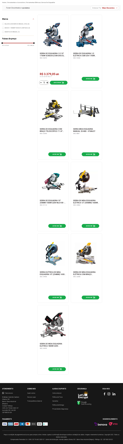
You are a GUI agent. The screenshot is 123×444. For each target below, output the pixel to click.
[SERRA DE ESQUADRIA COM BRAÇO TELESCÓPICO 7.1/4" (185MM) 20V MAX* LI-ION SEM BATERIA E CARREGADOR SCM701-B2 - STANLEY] (53, 125)
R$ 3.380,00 (30, 45)
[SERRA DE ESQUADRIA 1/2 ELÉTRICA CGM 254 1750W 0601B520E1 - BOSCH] (86, 51)
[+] (47, 83)
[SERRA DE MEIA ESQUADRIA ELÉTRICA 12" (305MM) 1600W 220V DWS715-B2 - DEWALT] (86, 196)
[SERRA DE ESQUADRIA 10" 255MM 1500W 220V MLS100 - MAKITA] (53, 196)
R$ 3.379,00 (5, 45)
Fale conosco (9, 393)
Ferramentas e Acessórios (16, 2)
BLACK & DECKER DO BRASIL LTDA (17, 24)
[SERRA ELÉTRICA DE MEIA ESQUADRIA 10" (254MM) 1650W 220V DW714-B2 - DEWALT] (53, 268)
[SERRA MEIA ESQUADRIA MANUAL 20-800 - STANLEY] (86, 125)
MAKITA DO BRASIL (12, 32)
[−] (40, 83)
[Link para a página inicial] (4, 2)
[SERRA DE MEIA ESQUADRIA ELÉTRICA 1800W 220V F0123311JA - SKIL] (53, 339)
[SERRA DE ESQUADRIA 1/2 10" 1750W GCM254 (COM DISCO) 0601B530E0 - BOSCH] (53, 51)
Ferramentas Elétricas (33, 2)
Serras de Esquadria (48, 2)
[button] (18, 19)
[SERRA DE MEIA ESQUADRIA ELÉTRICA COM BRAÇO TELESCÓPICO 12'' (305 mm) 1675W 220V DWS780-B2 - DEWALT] (86, 268)
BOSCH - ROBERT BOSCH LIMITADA (17, 28)
